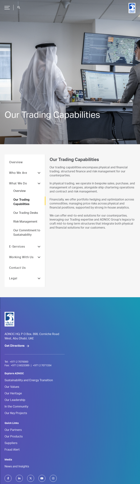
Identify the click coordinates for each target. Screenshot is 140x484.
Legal (24, 279)
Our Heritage (13, 393)
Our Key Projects (16, 413)
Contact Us (17, 268)
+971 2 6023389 (20, 365)
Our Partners (13, 430)
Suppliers (11, 443)
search (19, 7)
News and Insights (17, 466)
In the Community (16, 406)
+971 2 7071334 (42, 365)
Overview (16, 162)
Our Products (14, 436)
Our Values (12, 387)
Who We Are (24, 173)
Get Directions (15, 346)
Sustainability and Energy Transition (29, 380)
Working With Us (24, 257)
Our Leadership (15, 400)
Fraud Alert (12, 450)
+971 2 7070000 (19, 362)
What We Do (24, 184)
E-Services (24, 247)
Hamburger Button (6, 6)
